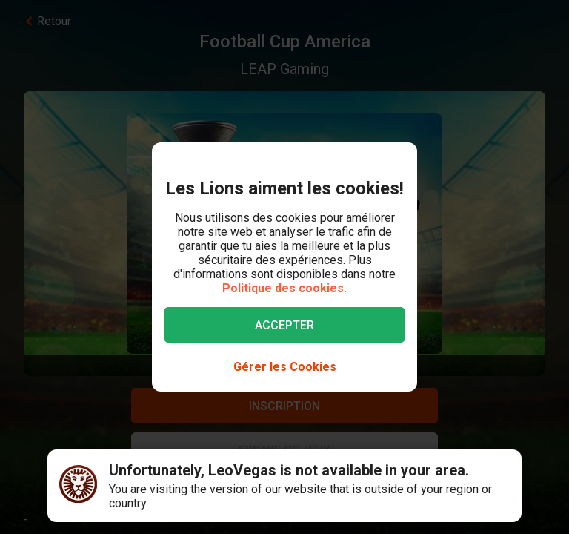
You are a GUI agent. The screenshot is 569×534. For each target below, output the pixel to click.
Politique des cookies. (284, 288)
